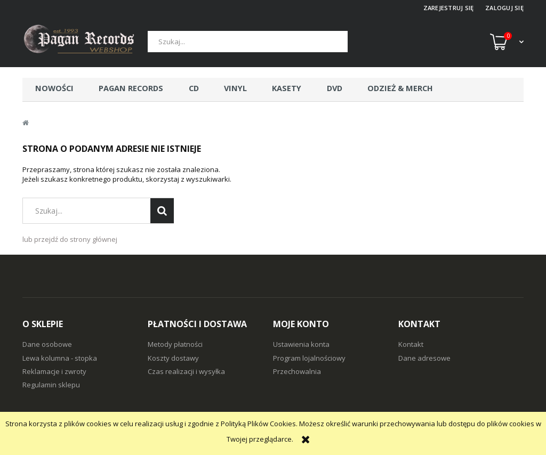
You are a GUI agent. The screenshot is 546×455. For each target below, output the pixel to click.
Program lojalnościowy (309, 358)
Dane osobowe (47, 344)
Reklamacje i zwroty (54, 371)
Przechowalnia (297, 371)
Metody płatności (175, 344)
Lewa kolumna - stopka (59, 358)
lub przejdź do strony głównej (69, 239)
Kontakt (410, 344)
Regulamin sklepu (51, 384)
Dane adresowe (424, 358)
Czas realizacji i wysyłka (186, 371)
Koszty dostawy (173, 358)
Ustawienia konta (301, 344)
